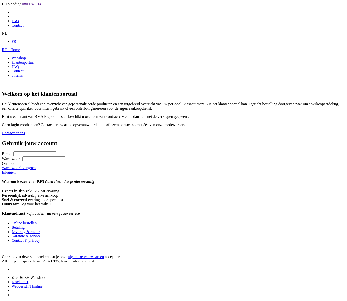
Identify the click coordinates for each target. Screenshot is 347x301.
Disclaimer (20, 282)
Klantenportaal (23, 62)
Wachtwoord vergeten (19, 168)
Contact (18, 25)
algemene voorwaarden (86, 257)
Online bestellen (24, 223)
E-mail (7, 154)
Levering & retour (26, 232)
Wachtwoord (11, 159)
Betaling (18, 227)
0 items (17, 75)
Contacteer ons (13, 133)
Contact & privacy (26, 240)
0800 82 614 (31, 4)
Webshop (19, 58)
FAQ (15, 21)
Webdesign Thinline (27, 286)
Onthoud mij (11, 163)
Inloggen (9, 172)
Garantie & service (26, 236)
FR (14, 42)
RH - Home (11, 50)
